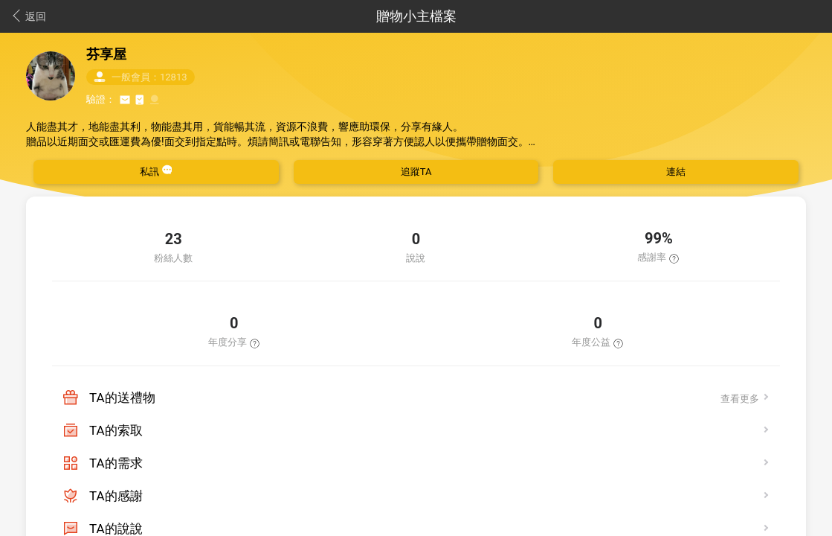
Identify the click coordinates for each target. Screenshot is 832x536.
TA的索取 (116, 430)
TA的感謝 (116, 495)
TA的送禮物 (122, 397)
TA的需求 (116, 463)
